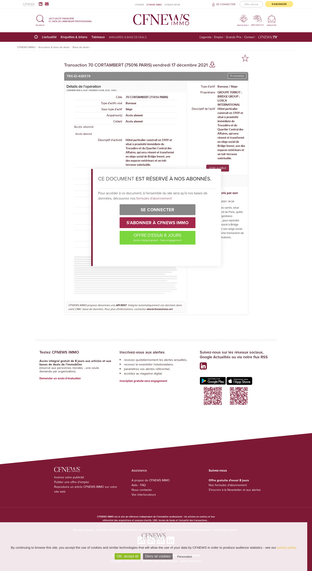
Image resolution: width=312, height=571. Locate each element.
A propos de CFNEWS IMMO (151, 480)
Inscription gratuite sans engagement (143, 381)
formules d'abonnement (154, 198)
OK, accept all (127, 556)
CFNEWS (139, 4)
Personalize (184, 556)
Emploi (218, 37)
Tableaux (98, 37)
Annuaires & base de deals (128, 37)
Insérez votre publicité (69, 477)
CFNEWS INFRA (172, 4)
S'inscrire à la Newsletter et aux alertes (235, 490)
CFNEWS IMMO (154, 4)
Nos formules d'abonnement (228, 485)
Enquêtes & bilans (74, 37)
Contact (249, 37)
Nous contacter (142, 490)
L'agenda (205, 37)
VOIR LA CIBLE (217, 168)
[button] (40, 20)
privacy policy (286, 547)
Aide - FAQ (139, 485)
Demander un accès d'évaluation (60, 378)
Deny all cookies (158, 556)
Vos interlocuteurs (144, 494)
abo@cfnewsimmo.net (160, 309)
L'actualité (49, 37)
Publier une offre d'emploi (71, 482)
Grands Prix (233, 37)
